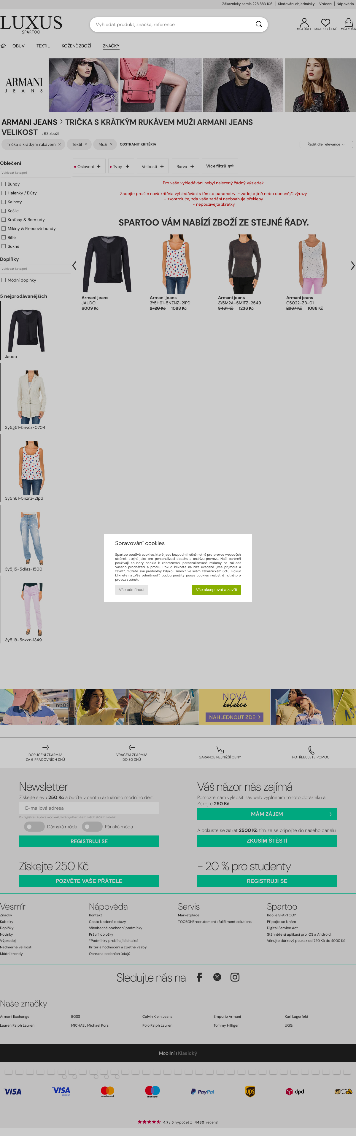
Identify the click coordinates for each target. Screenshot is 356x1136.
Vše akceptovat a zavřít (216, 589)
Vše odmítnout (131, 589)
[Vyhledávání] (259, 24)
